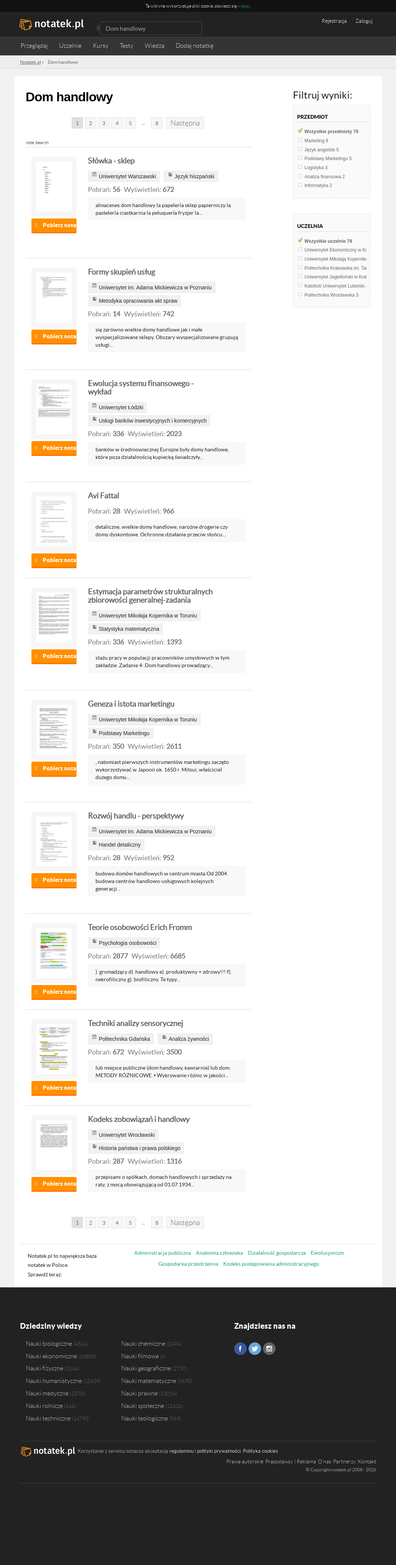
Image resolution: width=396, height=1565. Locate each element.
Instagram (269, 1348)
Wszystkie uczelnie (328, 241)
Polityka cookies (260, 1451)
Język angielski (322, 149)
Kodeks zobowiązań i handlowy (138, 1119)
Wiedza (154, 45)
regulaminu (181, 1451)
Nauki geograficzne (146, 1368)
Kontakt (367, 1461)
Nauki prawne (139, 1393)
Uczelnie (70, 45)
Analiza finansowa (325, 176)
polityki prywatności (219, 1451)
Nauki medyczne (47, 1393)
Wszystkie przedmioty (331, 131)
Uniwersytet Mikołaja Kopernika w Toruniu (349, 259)
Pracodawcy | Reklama (290, 1461)
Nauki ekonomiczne (51, 1356)
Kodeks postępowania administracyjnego (271, 1264)
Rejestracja (334, 21)
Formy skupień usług (121, 272)
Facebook (240, 1348)
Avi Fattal (103, 496)
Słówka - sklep (111, 161)
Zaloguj (364, 21)
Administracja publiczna (162, 1253)
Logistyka (316, 167)
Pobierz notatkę (60, 225)
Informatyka (318, 185)
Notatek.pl (30, 62)
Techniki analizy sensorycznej (135, 1023)
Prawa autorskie (244, 1461)
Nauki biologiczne (49, 1343)
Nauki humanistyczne (54, 1380)
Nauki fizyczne (44, 1368)
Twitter (255, 1348)
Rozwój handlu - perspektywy (136, 816)
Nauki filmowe (140, 1356)
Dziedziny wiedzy (51, 1325)
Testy (126, 45)
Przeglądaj (34, 45)
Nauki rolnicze (44, 1405)
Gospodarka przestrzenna (188, 1264)
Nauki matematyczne (148, 1380)
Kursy (100, 45)
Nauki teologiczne (144, 1418)
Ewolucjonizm (327, 1253)
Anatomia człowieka (219, 1253)
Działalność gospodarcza (277, 1253)
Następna (185, 123)
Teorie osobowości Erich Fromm (140, 927)
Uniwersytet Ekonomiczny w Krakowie (345, 250)
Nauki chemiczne (143, 1343)
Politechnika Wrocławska (332, 295)
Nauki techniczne (48, 1418)
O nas (324, 1461)
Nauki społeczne (142, 1405)
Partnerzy (344, 1461)
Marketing (317, 140)
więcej (244, 5)
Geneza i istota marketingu (131, 704)
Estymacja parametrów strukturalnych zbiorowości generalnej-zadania (150, 596)
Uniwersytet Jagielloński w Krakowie (343, 277)
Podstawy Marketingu (328, 158)
